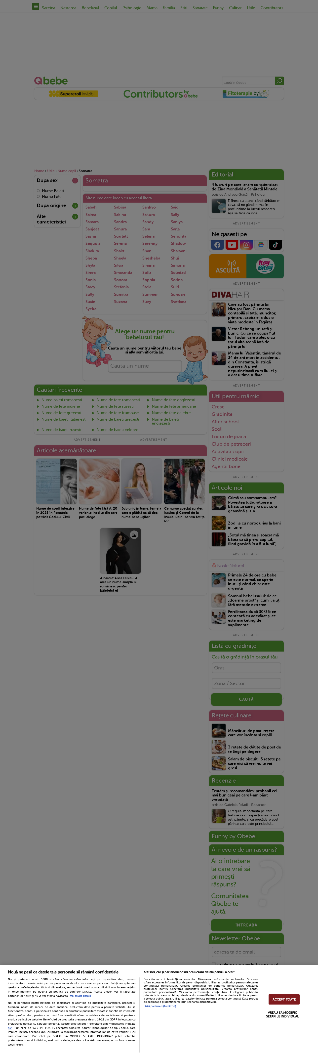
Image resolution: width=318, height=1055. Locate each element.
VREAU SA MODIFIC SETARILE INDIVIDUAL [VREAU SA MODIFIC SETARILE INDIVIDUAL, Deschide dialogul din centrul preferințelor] (282, 1014)
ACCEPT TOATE (284, 999)
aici (10, 1028)
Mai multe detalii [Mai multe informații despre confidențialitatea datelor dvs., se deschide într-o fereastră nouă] (80, 996)
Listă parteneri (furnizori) (160, 1006)
